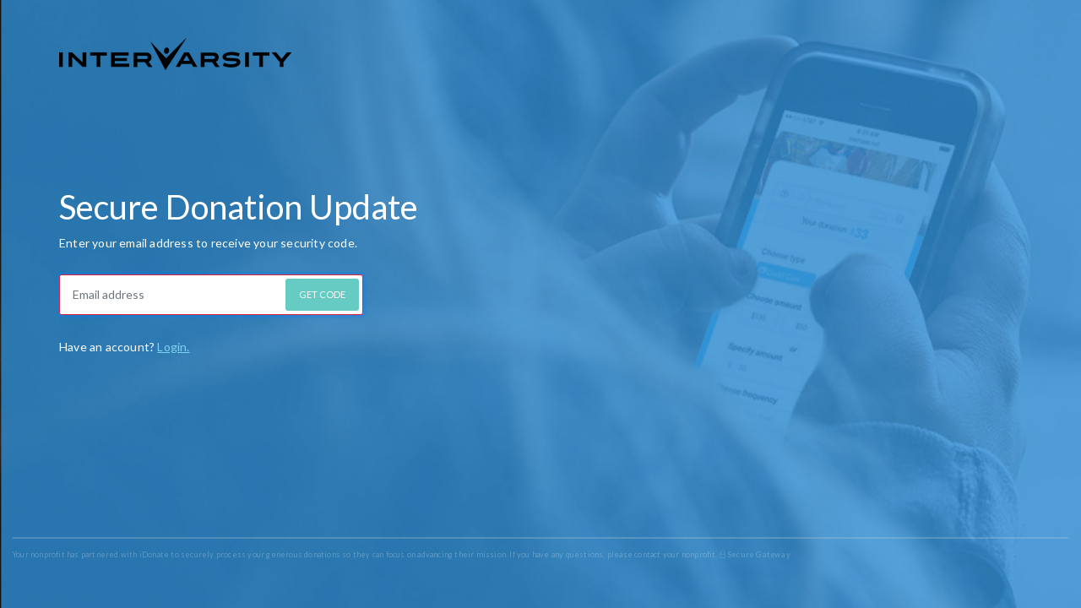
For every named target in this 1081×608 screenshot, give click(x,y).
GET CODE (322, 294)
